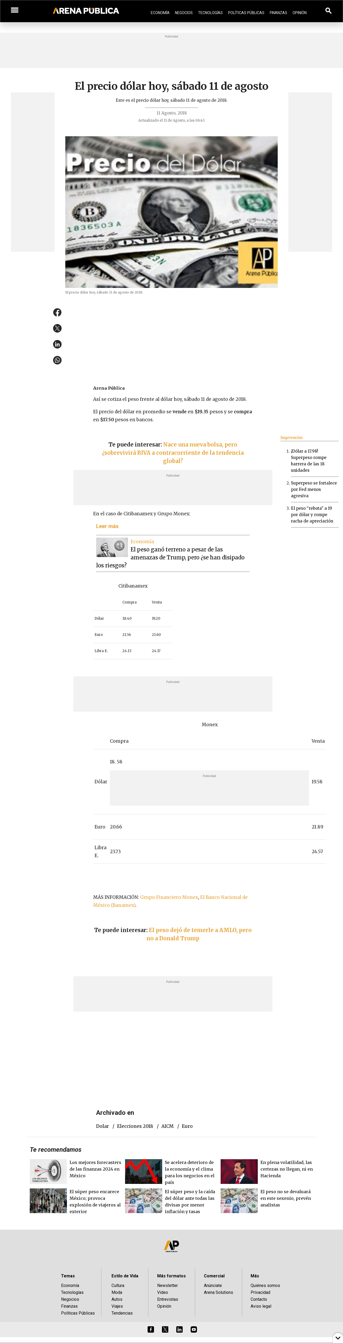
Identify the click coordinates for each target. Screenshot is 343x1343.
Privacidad (260, 1292)
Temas (68, 1275)
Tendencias (122, 1313)
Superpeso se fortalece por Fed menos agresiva (314, 489)
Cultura (118, 1285)
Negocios (184, 13)
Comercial (214, 1275)
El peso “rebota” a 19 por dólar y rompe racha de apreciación (312, 515)
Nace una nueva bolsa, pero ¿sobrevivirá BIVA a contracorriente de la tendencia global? (173, 452)
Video (162, 1292)
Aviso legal (261, 1306)
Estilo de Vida (125, 1275)
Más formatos (171, 1275)
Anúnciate (213, 1285)
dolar (102, 1126)
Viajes (117, 1306)
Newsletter (167, 1285)
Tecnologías (210, 13)
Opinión (300, 13)
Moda (117, 1292)
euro (187, 1126)
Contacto (259, 1299)
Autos (117, 1299)
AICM (167, 1126)
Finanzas (278, 13)
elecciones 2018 (135, 1126)
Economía (160, 13)
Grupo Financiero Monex (169, 897)
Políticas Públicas (246, 13)
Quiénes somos (265, 1285)
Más (255, 1275)
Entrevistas (167, 1299)
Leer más (107, 526)
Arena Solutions (218, 1292)
